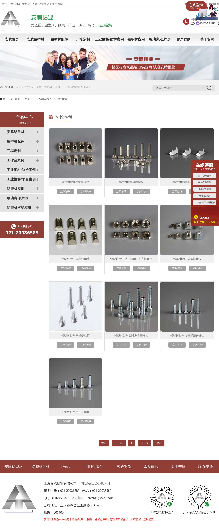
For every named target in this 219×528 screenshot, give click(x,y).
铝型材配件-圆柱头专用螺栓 (131, 335)
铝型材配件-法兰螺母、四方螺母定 (131, 258)
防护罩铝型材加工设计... (79, 87)
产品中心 (29, 99)
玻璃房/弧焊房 (160, 39)
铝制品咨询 (204, 196)
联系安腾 (205, 467)
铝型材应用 (136, 39)
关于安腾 (207, 39)
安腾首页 (12, 39)
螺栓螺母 (62, 99)
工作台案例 (15, 160)
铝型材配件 (59, 39)
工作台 (64, 467)
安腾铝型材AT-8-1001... (49, 87)
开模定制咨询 (204, 189)
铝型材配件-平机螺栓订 (75, 335)
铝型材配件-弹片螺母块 (187, 182)
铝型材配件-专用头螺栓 (75, 412)
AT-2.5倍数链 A (24, 87)
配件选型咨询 (204, 182)
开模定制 (83, 39)
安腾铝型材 (35, 39)
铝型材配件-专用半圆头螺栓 (187, 335)
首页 (17, 99)
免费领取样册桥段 (206, 202)
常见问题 (151, 467)
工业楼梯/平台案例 (21, 179)
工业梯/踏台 (93, 467)
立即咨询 (65, 191)
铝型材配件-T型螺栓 (131, 182)
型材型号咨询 (204, 175)
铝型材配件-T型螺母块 (75, 182)
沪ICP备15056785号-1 (95, 483)
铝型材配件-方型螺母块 (187, 258)
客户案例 (183, 39)
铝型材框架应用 (19, 207)
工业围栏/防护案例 (109, 39)
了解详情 (85, 191)
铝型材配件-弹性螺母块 (75, 258)
